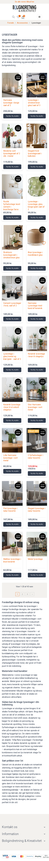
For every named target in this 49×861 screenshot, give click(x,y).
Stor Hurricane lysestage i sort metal (35, 407)
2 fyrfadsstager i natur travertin (35, 456)
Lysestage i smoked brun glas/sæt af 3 (34, 103)
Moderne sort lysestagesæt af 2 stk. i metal (11, 153)
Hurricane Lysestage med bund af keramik (35, 306)
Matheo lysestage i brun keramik (12, 560)
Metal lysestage (35, 559)
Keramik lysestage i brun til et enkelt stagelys (11, 407)
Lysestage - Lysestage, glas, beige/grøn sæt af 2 (36, 205)
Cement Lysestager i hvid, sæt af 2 (12, 304)
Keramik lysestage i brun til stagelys (36, 355)
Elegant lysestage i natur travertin (36, 509)
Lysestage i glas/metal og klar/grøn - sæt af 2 (12, 356)
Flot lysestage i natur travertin (10, 509)
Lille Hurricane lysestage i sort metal (10, 458)
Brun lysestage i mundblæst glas (35, 253)
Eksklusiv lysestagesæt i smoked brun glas (11, 255)
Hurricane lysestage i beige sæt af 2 (11, 103)
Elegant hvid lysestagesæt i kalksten (35, 153)
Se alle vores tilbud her (24, 2)
